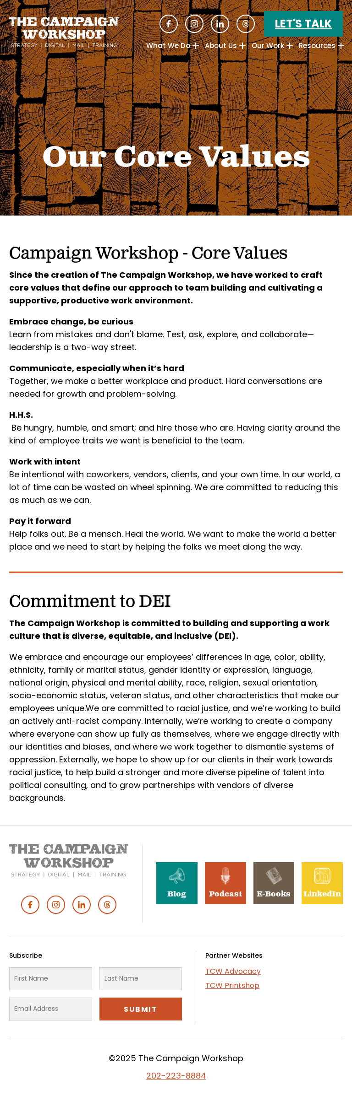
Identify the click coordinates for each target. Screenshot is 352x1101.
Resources (317, 45)
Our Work (268, 45)
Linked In (220, 24)
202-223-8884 (176, 1075)
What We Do (168, 45)
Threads (245, 24)
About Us (221, 45)
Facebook (168, 24)
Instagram (194, 24)
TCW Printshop (232, 985)
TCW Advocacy (233, 971)
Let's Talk (303, 23)
